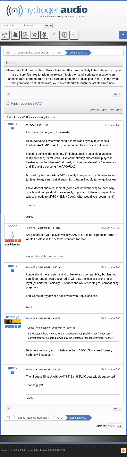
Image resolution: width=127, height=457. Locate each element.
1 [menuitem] (8, 94)
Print (116, 94)
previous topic (98, 109)
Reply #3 (30, 318)
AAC (59, 52)
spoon (12, 226)
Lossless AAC (78, 52)
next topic (115, 109)
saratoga (12, 317)
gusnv (12, 124)
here (112, 83)
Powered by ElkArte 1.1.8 (13, 450)
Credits (30, 450)
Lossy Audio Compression (33, 52)
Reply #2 (30, 267)
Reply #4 (30, 369)
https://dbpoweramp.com (49, 256)
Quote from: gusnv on (51, 327)
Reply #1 (30, 227)
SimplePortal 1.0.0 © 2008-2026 (50, 450)
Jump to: (101, 426)
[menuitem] (116, 94)
